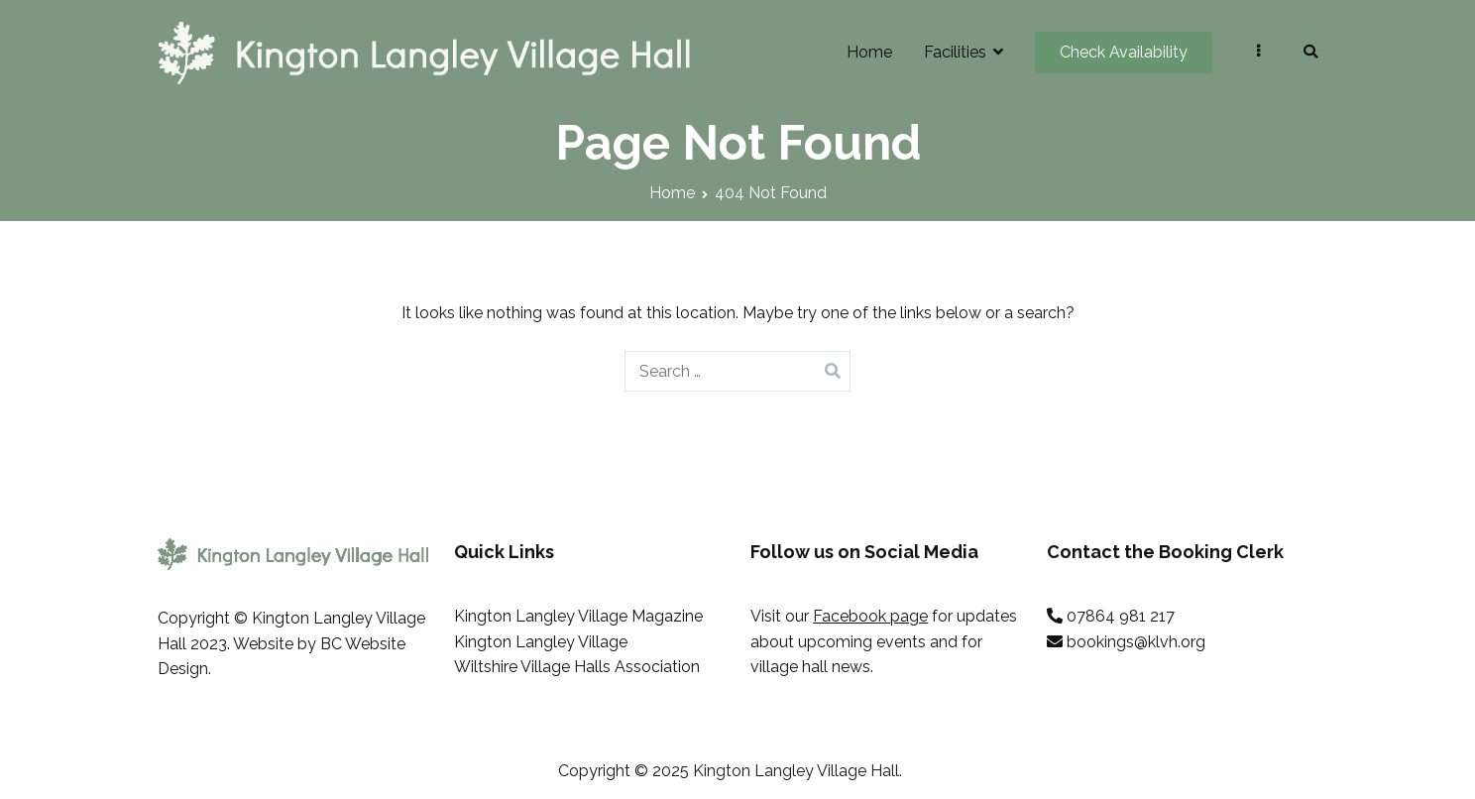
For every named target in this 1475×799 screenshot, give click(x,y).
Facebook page (870, 616)
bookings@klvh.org (1136, 641)
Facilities (955, 52)
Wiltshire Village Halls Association (577, 666)
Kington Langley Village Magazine (578, 616)
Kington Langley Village (540, 641)
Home (869, 52)
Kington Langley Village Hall (796, 770)
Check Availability (1124, 52)
